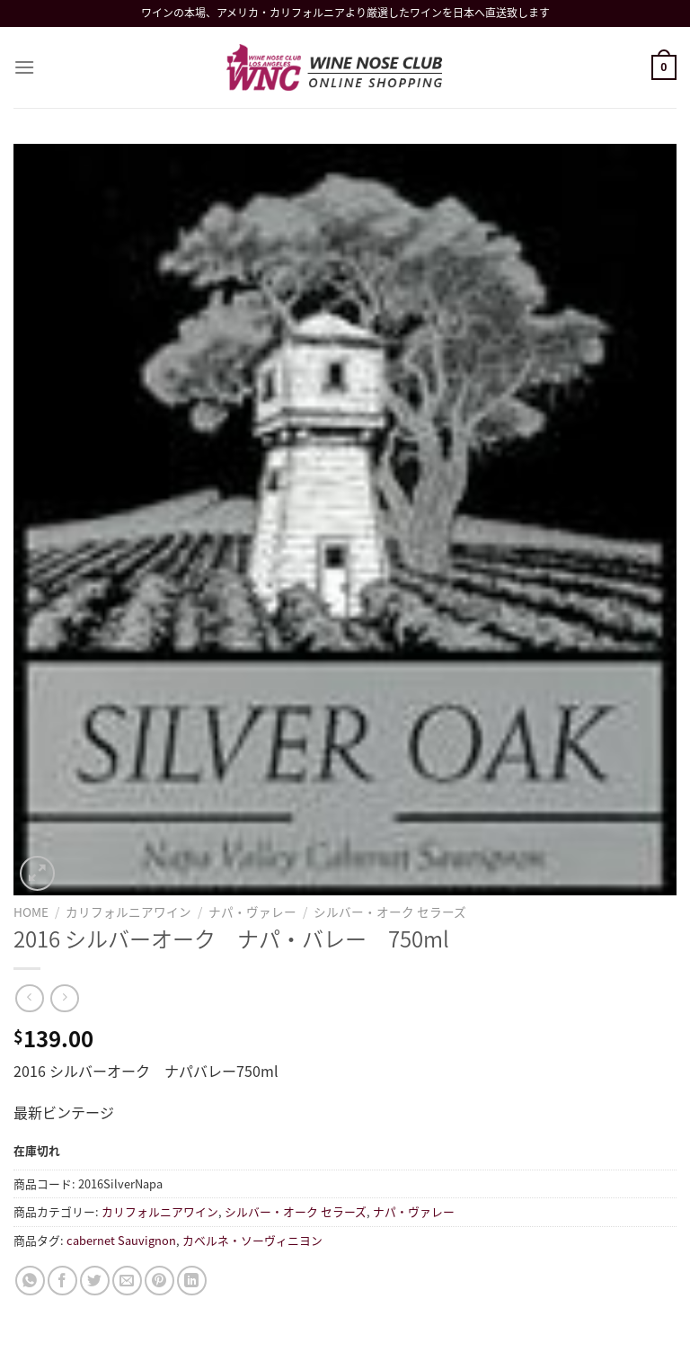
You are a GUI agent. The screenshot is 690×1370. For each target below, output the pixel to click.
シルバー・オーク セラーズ (390, 912)
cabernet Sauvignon (121, 1240)
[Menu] (24, 67)
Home (31, 912)
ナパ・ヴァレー (252, 912)
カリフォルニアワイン (128, 912)
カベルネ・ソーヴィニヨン (252, 1240)
